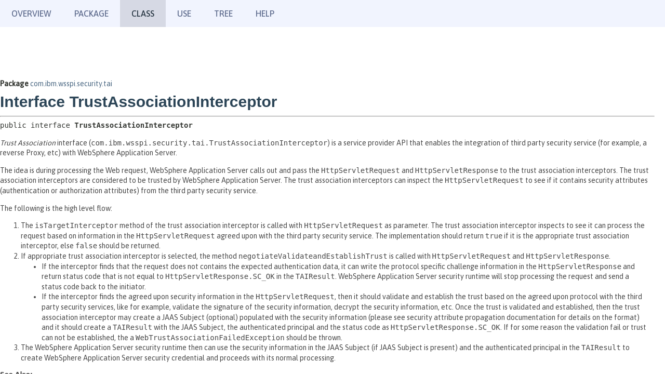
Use (184, 13)
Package (91, 13)
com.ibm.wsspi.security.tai (71, 83)
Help (265, 13)
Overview (31, 13)
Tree (223, 13)
